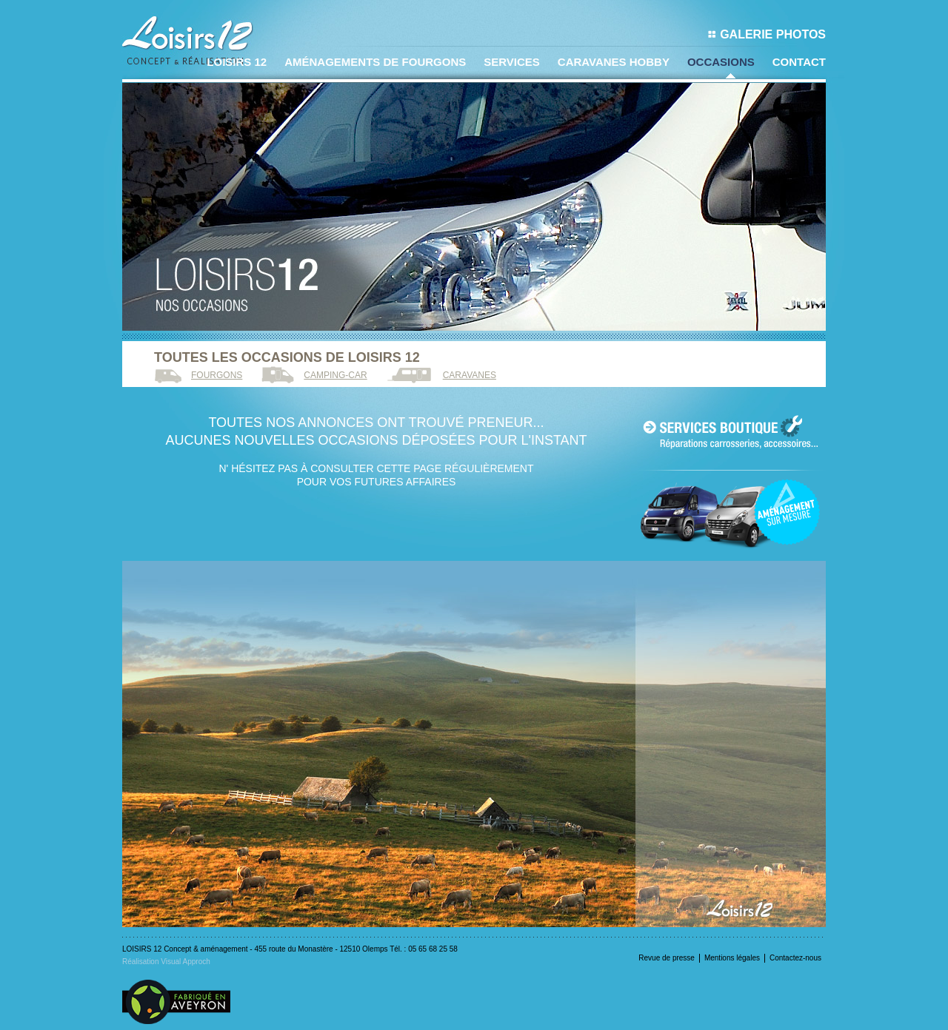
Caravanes (469, 375)
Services (512, 61)
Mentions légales (732, 958)
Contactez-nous (795, 958)
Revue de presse (666, 958)
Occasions (721, 61)
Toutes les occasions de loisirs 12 (287, 357)
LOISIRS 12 (237, 61)
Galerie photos (767, 34)
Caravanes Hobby (614, 61)
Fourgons (216, 375)
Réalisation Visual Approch (166, 961)
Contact (799, 61)
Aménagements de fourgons (375, 61)
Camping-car (335, 375)
